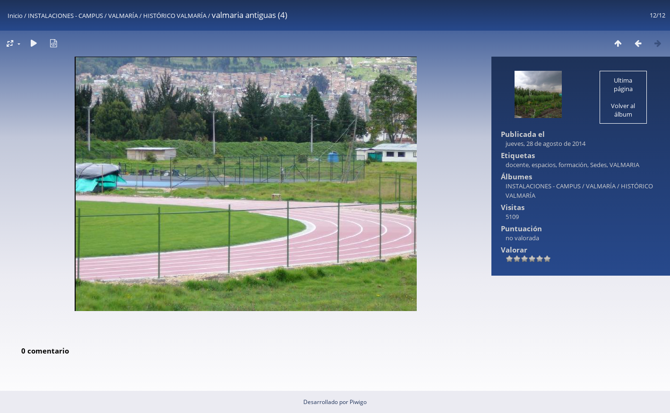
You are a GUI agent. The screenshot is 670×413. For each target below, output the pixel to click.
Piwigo (358, 402)
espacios (544, 164)
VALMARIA (624, 164)
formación (572, 164)
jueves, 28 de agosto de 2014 (545, 143)
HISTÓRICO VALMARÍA (174, 15)
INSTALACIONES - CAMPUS (65, 15)
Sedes (598, 164)
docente (517, 164)
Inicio (15, 15)
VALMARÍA (123, 15)
